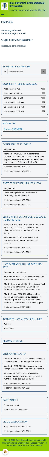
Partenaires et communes (15, 409)
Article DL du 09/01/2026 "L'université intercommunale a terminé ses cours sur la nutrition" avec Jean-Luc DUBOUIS (23, 376)
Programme (9, 149)
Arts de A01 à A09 (24, 88)
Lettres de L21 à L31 (24, 97)
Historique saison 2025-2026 (17, 166)
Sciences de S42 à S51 (24, 106)
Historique (9, 328)
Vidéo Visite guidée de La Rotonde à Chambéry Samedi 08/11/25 (20, 194)
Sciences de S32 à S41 (24, 102)
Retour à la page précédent (13, 33)
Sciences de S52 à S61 (24, 111)
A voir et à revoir (11, 405)
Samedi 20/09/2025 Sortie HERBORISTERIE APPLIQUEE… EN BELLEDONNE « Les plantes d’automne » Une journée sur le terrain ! (24, 228)
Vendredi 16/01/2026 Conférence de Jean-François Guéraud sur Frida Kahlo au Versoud (24, 367)
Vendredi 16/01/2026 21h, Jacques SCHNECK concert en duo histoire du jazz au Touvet (24, 360)
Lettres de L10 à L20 (24, 93)
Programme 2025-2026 (15, 272)
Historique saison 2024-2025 (17, 171)
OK (43, 71)
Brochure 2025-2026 (13, 129)
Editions (7, 324)
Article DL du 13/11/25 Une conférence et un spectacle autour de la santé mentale (24, 278)
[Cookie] (5, 452)
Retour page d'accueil (11, 30)
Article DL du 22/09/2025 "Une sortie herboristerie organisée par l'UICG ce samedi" (21, 240)
